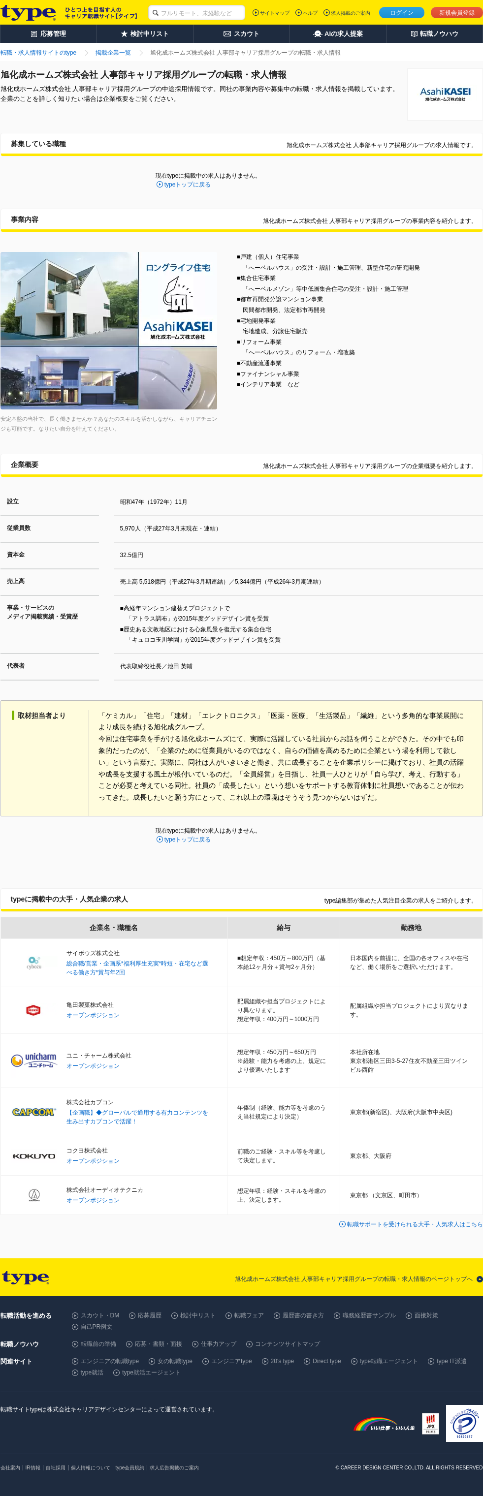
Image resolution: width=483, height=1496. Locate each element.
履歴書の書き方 (303, 1315)
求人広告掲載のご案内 (174, 1467)
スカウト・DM (100, 1315)
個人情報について (90, 1467)
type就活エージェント (151, 1372)
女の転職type (175, 1361)
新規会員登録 (457, 12)
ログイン (402, 12)
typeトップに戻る (187, 184)
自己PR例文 (97, 1326)
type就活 (92, 1372)
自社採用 (55, 1467)
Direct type (327, 1361)
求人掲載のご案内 (350, 13)
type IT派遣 (452, 1361)
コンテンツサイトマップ (287, 1343)
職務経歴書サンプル (369, 1315)
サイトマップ (275, 13)
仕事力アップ (218, 1343)
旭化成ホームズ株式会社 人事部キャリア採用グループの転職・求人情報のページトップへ (354, 1279)
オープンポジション (93, 1015)
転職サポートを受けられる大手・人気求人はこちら (415, 1224)
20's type (282, 1361)
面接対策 (426, 1315)
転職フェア (249, 1315)
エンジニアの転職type (110, 1361)
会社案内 (10, 1467)
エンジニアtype (231, 1361)
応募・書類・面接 (158, 1343)
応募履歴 (149, 1315)
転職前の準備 (98, 1343)
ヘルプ (310, 13)
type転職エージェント (389, 1361)
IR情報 (33, 1467)
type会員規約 (130, 1467)
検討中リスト (198, 1315)
